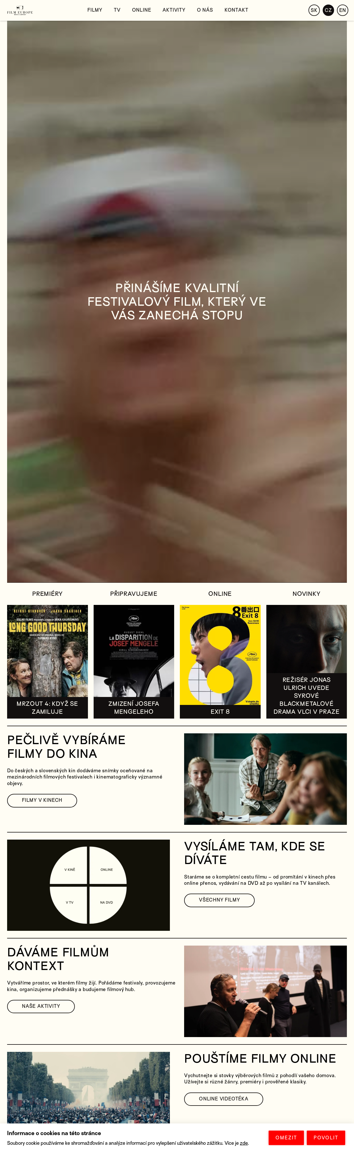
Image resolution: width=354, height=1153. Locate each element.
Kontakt (236, 10)
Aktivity (173, 10)
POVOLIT (326, 1137)
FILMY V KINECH (42, 800)
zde (244, 1143)
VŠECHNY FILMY (219, 900)
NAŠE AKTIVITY (41, 1006)
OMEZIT (286, 1137)
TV (117, 10)
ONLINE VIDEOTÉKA (223, 1099)
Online (141, 10)
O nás (205, 10)
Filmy (94, 10)
